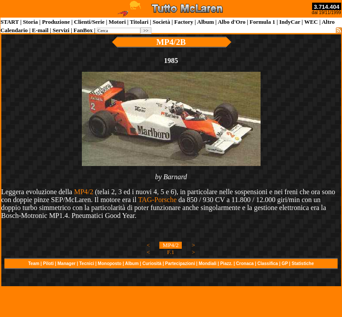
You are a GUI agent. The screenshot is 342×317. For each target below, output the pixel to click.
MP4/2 (83, 191)
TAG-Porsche (157, 199)
